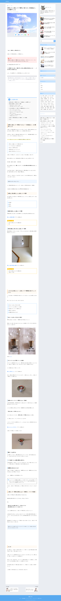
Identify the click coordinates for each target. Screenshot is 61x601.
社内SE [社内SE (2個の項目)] (41, 109)
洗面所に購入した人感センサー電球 (15, 105)
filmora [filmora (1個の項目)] (52, 95)
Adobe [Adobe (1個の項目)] (43, 95)
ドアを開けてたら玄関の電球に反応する (15, 114)
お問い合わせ (39, 598)
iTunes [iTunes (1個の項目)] (48, 97)
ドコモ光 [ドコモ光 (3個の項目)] (49, 103)
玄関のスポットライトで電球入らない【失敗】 (47, 132)
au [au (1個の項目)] (48, 95)
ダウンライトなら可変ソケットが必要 (46, 130)
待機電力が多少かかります (13, 115)
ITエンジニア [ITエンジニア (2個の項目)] (51, 97)
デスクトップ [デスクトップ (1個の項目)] (44, 103)
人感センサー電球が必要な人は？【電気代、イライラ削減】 (18, 117)
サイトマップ (42, 113)
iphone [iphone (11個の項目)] (41, 97)
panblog (8, 1)
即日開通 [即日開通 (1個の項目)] (51, 106)
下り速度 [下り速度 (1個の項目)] (42, 106)
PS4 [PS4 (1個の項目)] (45, 100)
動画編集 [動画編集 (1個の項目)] (48, 106)
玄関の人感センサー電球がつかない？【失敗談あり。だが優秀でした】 (47, 119)
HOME (30, 596)
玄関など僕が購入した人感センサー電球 (15, 103)
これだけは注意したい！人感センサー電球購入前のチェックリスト (19, 108)
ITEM (41, 85)
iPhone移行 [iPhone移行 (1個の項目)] (45, 97)
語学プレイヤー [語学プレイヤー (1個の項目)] (51, 109)
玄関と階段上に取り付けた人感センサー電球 (16, 106)
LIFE (41, 87)
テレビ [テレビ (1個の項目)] (41, 103)
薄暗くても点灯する (13, 113)
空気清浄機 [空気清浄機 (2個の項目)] (45, 109)
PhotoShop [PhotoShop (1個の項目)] (42, 100)
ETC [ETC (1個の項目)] (50, 95)
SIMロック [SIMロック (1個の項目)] (48, 100)
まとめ (10, 119)
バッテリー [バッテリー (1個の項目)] (52, 103)
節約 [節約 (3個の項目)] (47, 109)
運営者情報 (23, 598)
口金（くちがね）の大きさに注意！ (15, 109)
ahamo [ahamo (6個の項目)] (46, 95)
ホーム (20, 598)
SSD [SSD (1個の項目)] (50, 100)
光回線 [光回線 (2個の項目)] (44, 106)
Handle (11, 356)
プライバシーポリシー (29, 598)
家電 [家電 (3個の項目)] (53, 106)
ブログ (42, 89)
